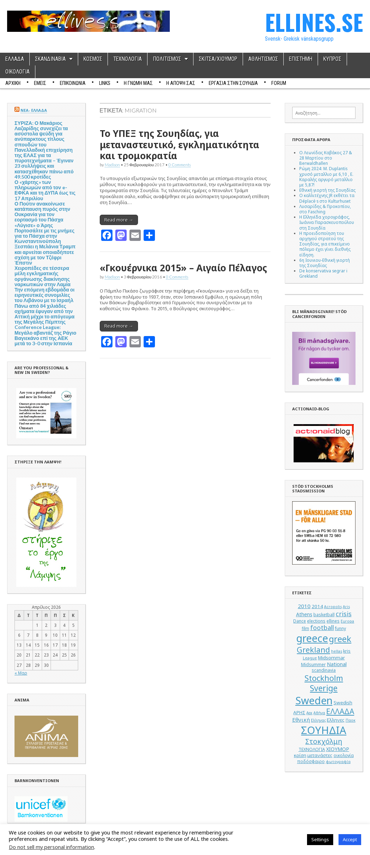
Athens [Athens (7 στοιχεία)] (304, 614)
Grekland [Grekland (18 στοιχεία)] (313, 650)
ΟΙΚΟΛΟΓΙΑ (17, 72)
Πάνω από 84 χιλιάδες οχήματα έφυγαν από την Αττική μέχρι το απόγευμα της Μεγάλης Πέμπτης (45, 314)
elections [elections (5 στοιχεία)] (316, 621)
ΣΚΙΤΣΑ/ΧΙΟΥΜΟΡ (218, 59)
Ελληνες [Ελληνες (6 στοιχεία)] (336, 720)
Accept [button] (350, 839)
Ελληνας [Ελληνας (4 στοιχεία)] (318, 720)
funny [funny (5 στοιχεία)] (340, 628)
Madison (112, 164)
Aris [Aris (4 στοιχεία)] (346, 606)
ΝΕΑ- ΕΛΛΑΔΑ (34, 110)
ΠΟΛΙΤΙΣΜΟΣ (167, 59)
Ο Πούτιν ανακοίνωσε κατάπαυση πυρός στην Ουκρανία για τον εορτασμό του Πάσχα (42, 212)
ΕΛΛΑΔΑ (14, 59)
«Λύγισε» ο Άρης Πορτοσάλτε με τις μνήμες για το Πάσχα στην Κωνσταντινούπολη (45, 233)
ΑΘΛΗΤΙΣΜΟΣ (263, 59)
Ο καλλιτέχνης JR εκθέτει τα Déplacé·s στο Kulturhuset (326, 197)
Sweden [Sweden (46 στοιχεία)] (314, 700)
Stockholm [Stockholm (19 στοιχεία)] (324, 678)
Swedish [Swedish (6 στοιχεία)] (343, 702)
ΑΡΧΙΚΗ (13, 83)
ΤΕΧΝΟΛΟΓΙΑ (127, 59)
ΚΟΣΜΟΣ (92, 59)
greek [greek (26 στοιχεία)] (340, 639)
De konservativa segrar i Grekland (323, 273)
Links (104, 83)
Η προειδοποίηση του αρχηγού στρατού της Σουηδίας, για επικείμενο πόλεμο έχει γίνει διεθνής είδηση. (325, 244)
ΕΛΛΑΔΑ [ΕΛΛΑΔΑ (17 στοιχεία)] (340, 711)
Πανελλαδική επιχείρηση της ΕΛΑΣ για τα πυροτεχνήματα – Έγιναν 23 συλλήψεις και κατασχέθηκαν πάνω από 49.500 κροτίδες (44, 163)
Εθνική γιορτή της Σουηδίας (327, 190)
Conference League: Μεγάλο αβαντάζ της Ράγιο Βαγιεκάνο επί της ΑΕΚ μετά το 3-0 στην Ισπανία (45, 335)
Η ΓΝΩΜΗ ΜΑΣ (138, 83)
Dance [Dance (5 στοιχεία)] (299, 621)
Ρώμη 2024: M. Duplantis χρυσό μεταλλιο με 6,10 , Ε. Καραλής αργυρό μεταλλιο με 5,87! (326, 176)
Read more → (118, 219)
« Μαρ (21, 673)
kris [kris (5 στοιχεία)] (347, 651)
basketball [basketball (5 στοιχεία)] (324, 615)
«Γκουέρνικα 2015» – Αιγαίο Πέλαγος (183, 267)
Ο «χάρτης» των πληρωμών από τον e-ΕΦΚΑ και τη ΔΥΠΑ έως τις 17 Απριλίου (45, 190)
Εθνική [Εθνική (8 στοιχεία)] (301, 719)
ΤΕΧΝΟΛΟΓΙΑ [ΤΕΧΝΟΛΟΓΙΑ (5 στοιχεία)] (312, 749)
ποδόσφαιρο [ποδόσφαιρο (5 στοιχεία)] (311, 761)
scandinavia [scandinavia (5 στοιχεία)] (324, 670)
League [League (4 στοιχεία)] (310, 657)
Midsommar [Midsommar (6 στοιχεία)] (331, 657)
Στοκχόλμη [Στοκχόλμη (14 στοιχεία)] (323, 741)
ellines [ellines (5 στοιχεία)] (333, 621)
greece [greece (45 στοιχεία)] (312, 638)
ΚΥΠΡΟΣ (332, 59)
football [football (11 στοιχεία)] (322, 627)
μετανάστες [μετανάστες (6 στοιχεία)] (320, 755)
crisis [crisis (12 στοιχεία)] (344, 614)
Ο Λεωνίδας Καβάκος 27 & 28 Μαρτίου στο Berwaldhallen (325, 158)
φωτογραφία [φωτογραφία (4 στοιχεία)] (338, 761)
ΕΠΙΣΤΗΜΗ (300, 59)
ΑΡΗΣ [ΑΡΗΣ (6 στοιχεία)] (299, 712)
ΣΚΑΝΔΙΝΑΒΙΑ (50, 59)
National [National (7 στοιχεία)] (337, 664)
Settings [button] (320, 839)
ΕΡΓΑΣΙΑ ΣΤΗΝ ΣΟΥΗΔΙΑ (233, 83)
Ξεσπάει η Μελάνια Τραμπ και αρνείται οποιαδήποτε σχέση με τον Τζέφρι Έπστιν (45, 254)
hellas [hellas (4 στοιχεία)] (336, 651)
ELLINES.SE (314, 21)
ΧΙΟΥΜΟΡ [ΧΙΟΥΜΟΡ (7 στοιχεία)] (337, 749)
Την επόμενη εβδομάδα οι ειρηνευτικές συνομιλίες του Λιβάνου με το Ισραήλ (45, 295)
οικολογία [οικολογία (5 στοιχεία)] (344, 755)
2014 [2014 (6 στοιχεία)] (317, 606)
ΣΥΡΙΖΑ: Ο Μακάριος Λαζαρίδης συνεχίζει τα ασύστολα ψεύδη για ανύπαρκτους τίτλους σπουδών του (41, 134)
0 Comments (179, 164)
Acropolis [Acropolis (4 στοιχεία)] (333, 606)
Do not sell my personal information (51, 846)
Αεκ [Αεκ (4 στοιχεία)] (309, 712)
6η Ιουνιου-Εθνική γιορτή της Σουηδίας (324, 262)
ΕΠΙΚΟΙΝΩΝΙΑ (73, 83)
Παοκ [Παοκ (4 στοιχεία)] (350, 720)
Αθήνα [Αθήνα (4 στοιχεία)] (319, 712)
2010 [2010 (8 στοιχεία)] (304, 606)
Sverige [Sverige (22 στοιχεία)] (323, 688)
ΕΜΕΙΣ (40, 83)
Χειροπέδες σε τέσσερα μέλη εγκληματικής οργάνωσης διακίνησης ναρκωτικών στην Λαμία (42, 276)
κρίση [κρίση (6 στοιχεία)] (300, 755)
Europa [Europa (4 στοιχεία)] (347, 621)
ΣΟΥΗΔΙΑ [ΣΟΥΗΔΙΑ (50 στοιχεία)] (323, 730)
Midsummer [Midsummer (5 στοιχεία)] (313, 665)
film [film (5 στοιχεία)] (305, 628)
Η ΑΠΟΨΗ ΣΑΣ (180, 83)
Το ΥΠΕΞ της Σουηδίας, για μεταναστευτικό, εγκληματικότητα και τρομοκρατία (179, 144)
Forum (278, 83)
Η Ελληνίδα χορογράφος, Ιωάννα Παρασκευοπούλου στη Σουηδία (326, 222)
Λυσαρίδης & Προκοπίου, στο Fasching (325, 208)
